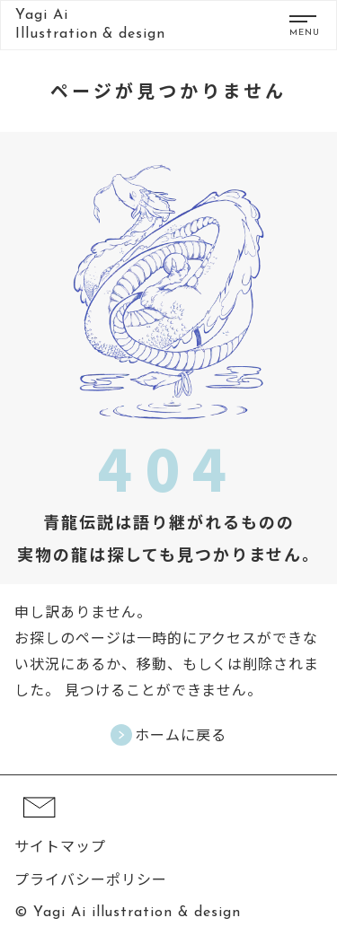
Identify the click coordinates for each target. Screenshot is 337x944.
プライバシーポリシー (90, 878)
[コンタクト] (39, 826)
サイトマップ (60, 845)
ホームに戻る (180, 734)
